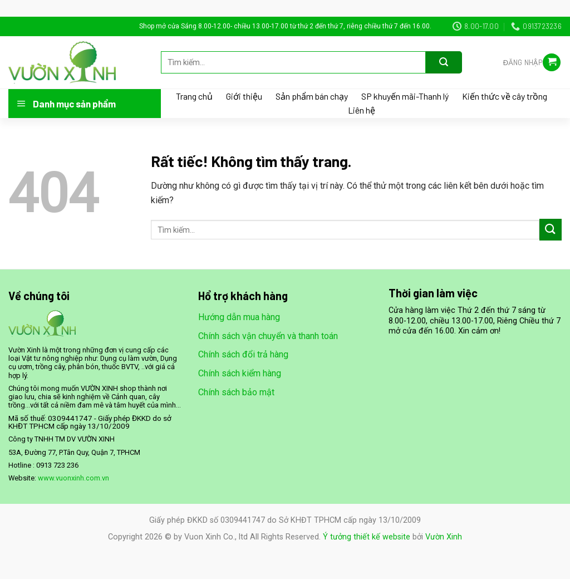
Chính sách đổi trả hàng (243, 354)
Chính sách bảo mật (236, 392)
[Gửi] (444, 62)
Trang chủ (194, 96)
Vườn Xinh (443, 537)
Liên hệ (361, 110)
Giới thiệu (244, 96)
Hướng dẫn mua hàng (239, 317)
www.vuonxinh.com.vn (73, 478)
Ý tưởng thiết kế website (366, 537)
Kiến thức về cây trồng (504, 96)
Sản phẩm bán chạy (312, 96)
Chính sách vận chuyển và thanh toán (268, 336)
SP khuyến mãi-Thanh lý (405, 96)
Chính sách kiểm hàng (239, 373)
